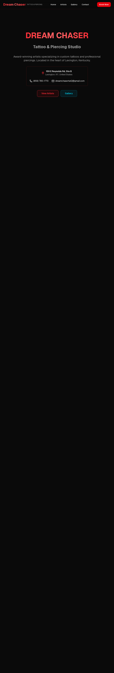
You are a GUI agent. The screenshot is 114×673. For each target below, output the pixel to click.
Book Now (104, 4)
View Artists (47, 93)
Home (53, 4)
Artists (63, 4)
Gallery (74, 4)
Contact (85, 4)
